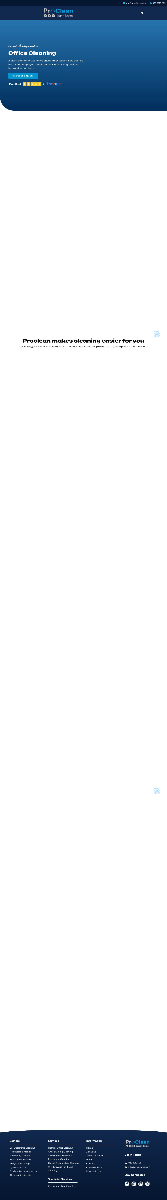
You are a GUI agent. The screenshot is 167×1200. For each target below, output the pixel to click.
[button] (142, 13)
